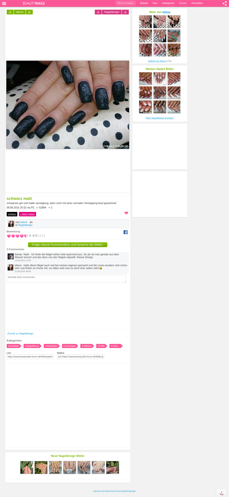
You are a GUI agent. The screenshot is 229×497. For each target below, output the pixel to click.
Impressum (98, 491)
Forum (183, 3)
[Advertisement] (68, 402)
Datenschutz (109, 491)
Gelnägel (14, 346)
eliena (19, 11)
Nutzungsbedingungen (126, 491)
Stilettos (87, 346)
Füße (102, 346)
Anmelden (197, 3)
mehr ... (116, 346)
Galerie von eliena (157, 61)
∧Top (221, 493)
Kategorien (168, 3)
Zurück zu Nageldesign (20, 333)
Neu (155, 3)
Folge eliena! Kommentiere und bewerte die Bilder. (67, 244)
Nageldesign (111, 11)
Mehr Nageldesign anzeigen (159, 118)
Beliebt (144, 3)
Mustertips (52, 346)
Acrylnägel (70, 346)
